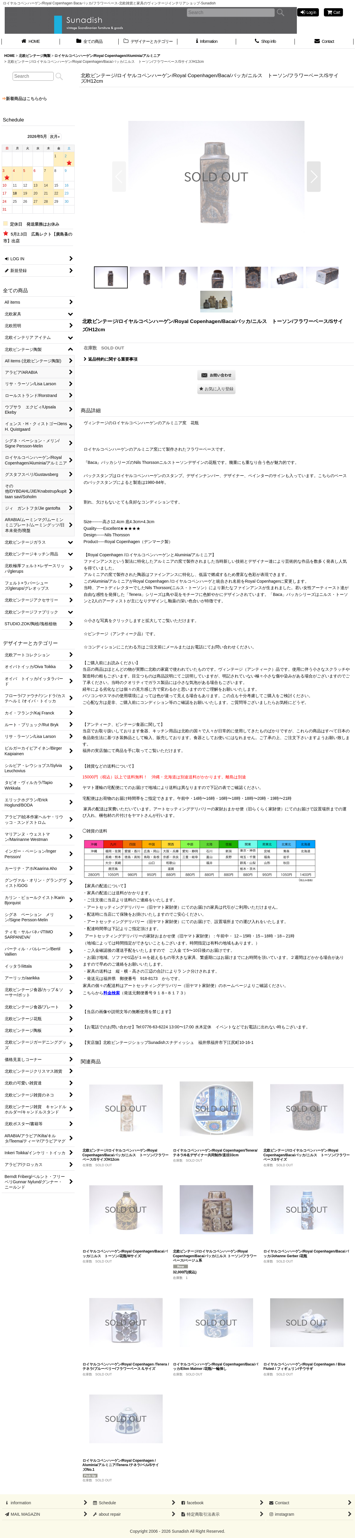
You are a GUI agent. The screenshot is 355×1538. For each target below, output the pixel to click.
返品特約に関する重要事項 (110, 359)
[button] (119, 176)
